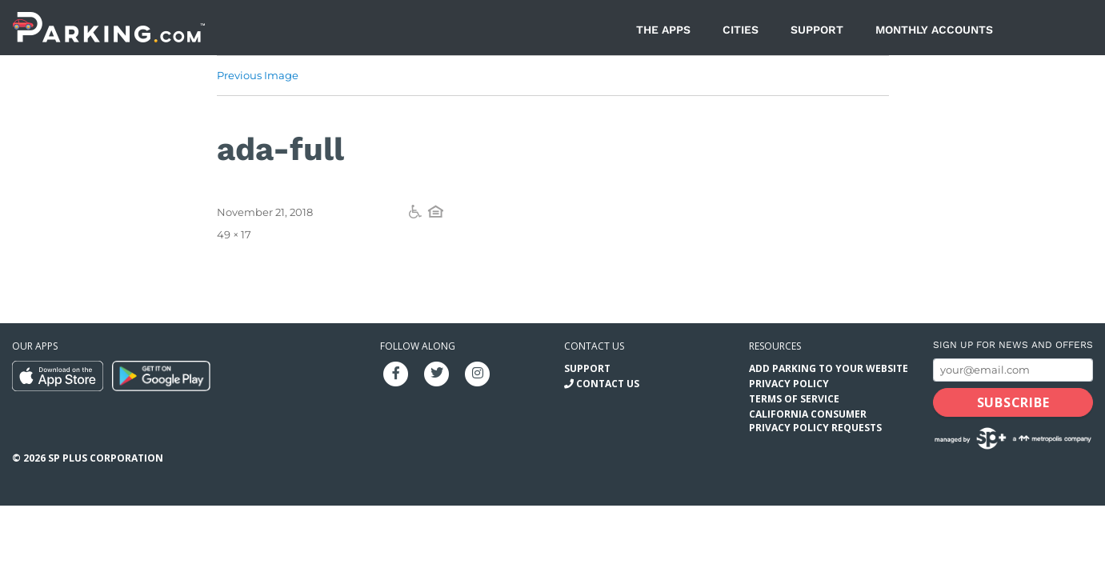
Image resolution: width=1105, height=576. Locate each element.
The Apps (663, 29)
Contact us (594, 346)
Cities (741, 29)
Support (817, 29)
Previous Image (257, 75)
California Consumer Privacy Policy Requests (815, 420)
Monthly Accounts (934, 29)
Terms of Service (794, 399)
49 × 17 (234, 234)
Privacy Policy (789, 383)
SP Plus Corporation (105, 458)
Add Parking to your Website (828, 368)
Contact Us (607, 383)
